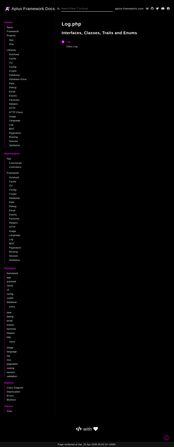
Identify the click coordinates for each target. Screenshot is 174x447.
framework (12, 273)
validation (12, 376)
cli (8, 290)
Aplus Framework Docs (29, 9)
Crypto (13, 71)
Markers (11, 400)
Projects (11, 35)
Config (12, 67)
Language (14, 120)
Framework (13, 31)
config (10, 294)
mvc (9, 360)
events (10, 325)
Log (11, 124)
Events (13, 96)
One (11, 44)
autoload (11, 281)
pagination (12, 364)
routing (10, 368)
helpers (11, 333)
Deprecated (13, 392)
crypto (10, 298)
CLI (11, 63)
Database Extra (17, 79)
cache (10, 285)
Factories (14, 100)
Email (12, 91)
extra (12, 306)
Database (14, 75)
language (12, 351)
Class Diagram (15, 387)
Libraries (11, 50)
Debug (12, 87)
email (9, 321)
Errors (10, 396)
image (10, 347)
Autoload (14, 54)
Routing (13, 137)
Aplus (10, 27)
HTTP (12, 108)
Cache (12, 58)
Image (12, 116)
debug (10, 316)
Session (13, 141)
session (11, 372)
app (9, 277)
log (8, 356)
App (11, 40)
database (12, 302)
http (9, 337)
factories (11, 329)
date (9, 312)
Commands (15, 163)
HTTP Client (16, 112)
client (12, 341)
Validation (14, 145)
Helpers (13, 104)
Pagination (15, 133)
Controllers (15, 167)
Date (11, 83)
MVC (11, 129)
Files (9, 411)
